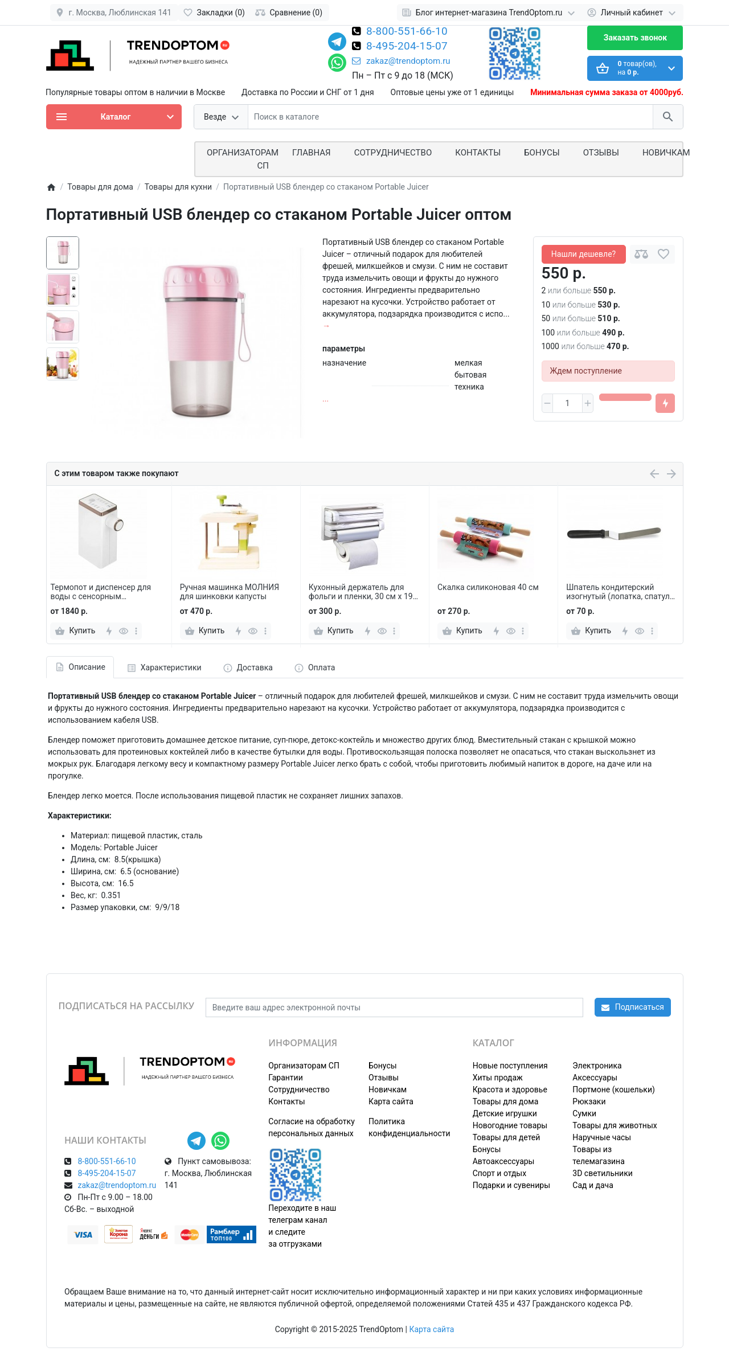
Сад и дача (592, 1185)
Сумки (584, 1113)
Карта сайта (390, 1101)
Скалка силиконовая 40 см (488, 587)
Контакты (478, 153)
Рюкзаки (588, 1101)
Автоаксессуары (504, 1161)
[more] (136, 631)
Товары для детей (506, 1137)
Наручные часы (601, 1137)
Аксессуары (594, 1077)
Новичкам (666, 153)
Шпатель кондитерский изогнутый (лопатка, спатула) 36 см (621, 592)
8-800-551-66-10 (407, 32)
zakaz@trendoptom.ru (401, 61)
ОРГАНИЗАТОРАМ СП (243, 159)
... (325, 398)
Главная (311, 153)
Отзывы (601, 153)
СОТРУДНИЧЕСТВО (393, 153)
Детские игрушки (505, 1113)
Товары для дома (506, 1101)
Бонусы (541, 153)
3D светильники (602, 1173)
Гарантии (285, 1077)
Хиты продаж (498, 1077)
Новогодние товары (510, 1125)
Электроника (596, 1065)
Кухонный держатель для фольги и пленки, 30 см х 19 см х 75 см (361, 592)
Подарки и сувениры (511, 1185)
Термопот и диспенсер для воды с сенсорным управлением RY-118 (100, 592)
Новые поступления (510, 1065)
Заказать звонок (635, 37)
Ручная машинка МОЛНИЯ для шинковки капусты (230, 592)
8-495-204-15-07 (407, 46)
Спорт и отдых (500, 1173)
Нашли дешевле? (583, 254)
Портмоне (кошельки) (613, 1089)
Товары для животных (614, 1125)
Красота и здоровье (510, 1089)
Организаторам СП (303, 1065)
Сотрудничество (298, 1089)
